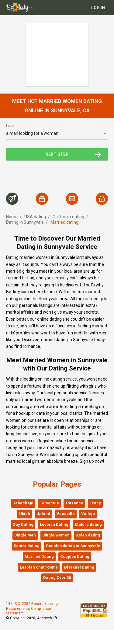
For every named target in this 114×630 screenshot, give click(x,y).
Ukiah (24, 513)
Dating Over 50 (57, 577)
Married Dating (39, 556)
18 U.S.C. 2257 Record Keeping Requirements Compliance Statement (32, 608)
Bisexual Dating (79, 567)
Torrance (74, 503)
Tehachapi (23, 503)
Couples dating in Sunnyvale (73, 545)
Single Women (56, 535)
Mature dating (88, 524)
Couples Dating (74, 556)
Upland (43, 513)
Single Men (25, 535)
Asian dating (88, 535)
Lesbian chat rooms (39, 567)
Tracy (95, 503)
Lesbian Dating (54, 524)
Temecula (49, 503)
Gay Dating (22, 524)
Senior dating (27, 545)
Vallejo (88, 513)
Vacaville (66, 513)
